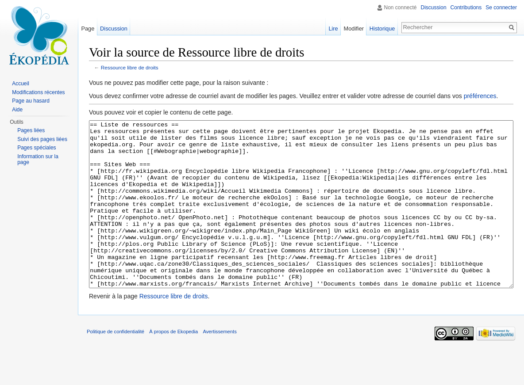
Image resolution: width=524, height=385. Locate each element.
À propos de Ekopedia (173, 364)
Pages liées (31, 130)
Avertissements (219, 364)
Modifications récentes (38, 92)
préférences (480, 95)
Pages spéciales (36, 148)
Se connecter (501, 7)
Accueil (20, 83)
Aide (17, 110)
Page (87, 28)
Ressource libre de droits (129, 67)
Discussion (434, 7)
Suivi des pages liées (42, 139)
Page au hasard (31, 101)
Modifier (354, 28)
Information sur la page (37, 159)
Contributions (466, 7)
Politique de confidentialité (115, 364)
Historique (382, 28)
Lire (333, 28)
